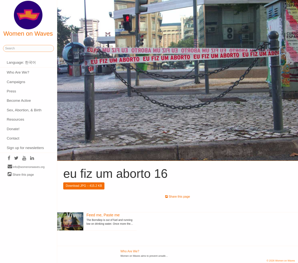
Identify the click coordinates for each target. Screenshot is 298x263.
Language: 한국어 (21, 62)
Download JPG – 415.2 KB (84, 185)
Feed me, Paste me (103, 215)
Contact (13, 138)
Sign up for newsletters (25, 148)
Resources (15, 119)
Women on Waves (28, 19)
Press (11, 91)
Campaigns (16, 82)
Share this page (21, 174)
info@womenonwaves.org (26, 167)
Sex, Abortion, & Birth (24, 110)
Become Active (19, 101)
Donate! (13, 129)
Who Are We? (18, 72)
